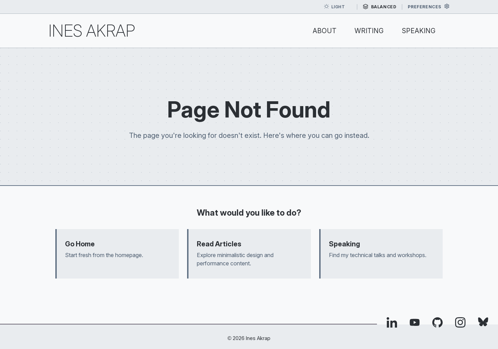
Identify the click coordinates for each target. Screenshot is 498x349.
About (324, 31)
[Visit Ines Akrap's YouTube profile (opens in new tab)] (415, 323)
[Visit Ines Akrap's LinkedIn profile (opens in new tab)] (392, 323)
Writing (369, 31)
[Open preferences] (429, 6)
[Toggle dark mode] (337, 6)
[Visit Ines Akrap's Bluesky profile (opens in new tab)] (483, 323)
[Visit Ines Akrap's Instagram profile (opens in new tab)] (460, 323)
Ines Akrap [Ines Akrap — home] (91, 30)
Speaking (418, 31)
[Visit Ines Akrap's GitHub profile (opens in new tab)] (437, 323)
